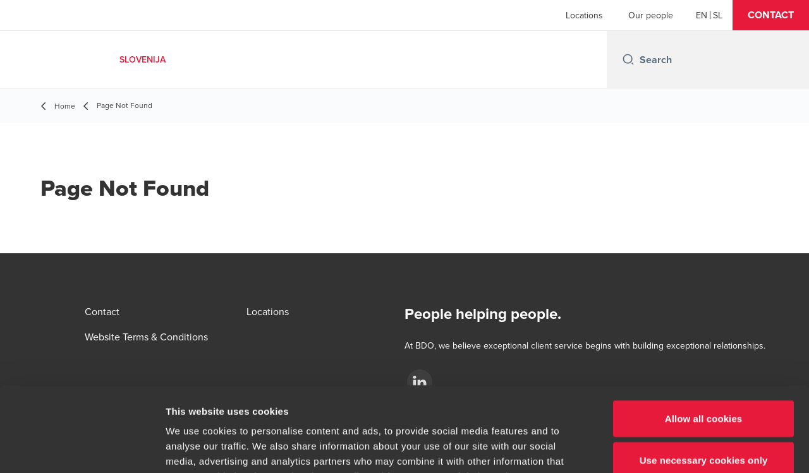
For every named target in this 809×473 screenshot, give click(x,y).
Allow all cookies (704, 338)
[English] (701, 15)
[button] (771, 15)
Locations (584, 15)
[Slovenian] (717, 15)
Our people (650, 15)
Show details (663, 448)
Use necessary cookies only (704, 380)
